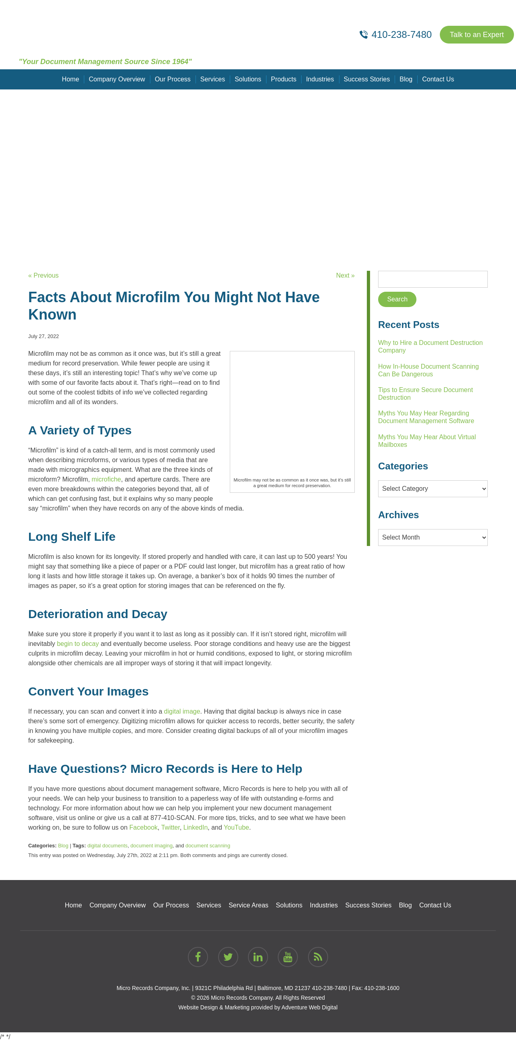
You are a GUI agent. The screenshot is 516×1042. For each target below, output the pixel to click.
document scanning (207, 846)
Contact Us (438, 79)
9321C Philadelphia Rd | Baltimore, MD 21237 (252, 988)
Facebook (142, 827)
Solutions (248, 79)
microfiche (106, 479)
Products (283, 79)
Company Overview (117, 79)
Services (212, 79)
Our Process (173, 79)
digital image (182, 711)
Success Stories (367, 79)
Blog (405, 79)
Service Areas (248, 905)
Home (70, 79)
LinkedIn (194, 827)
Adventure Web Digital (309, 1007)
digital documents (107, 846)
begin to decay (78, 643)
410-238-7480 (329, 988)
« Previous (43, 275)
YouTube (235, 827)
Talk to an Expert (477, 35)
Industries (320, 79)
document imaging (152, 846)
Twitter (170, 827)
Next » (345, 275)
